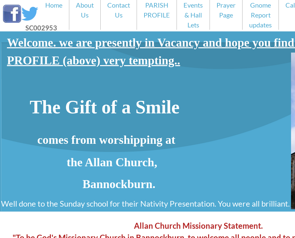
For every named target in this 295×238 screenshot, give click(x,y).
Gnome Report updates (260, 15)
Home (53, 5)
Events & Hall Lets (193, 15)
